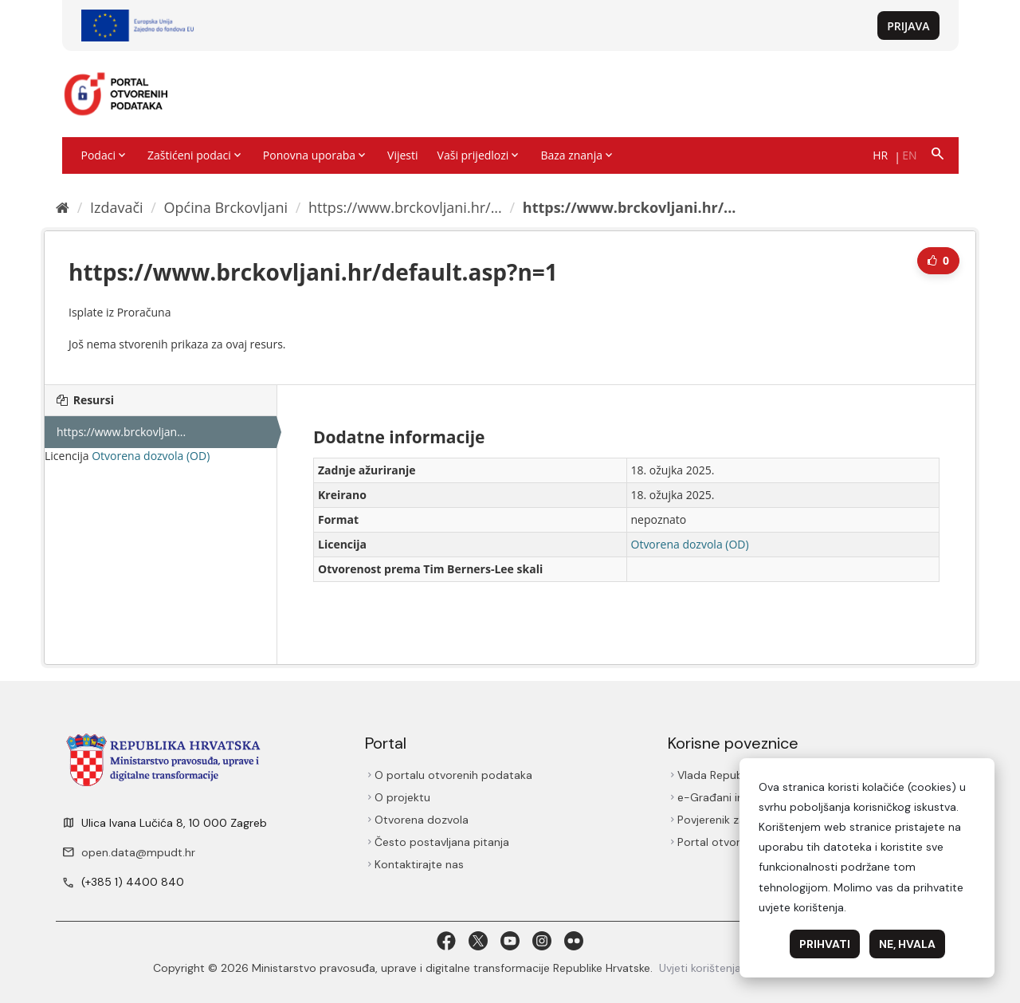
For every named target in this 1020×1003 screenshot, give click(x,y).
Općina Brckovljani (226, 207)
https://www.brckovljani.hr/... (405, 207)
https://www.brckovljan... (121, 431)
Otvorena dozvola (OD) (151, 455)
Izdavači (116, 207)
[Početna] (62, 207)
